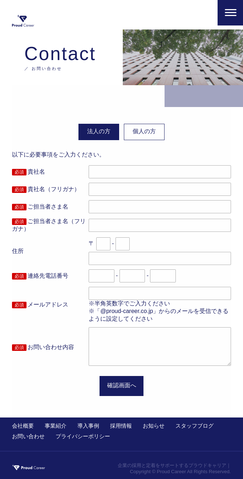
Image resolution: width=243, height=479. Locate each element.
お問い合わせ (28, 436)
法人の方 (98, 131)
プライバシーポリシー (83, 436)
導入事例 (88, 426)
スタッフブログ (194, 426)
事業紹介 (55, 426)
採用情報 (121, 426)
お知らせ (154, 426)
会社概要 (23, 426)
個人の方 (144, 131)
